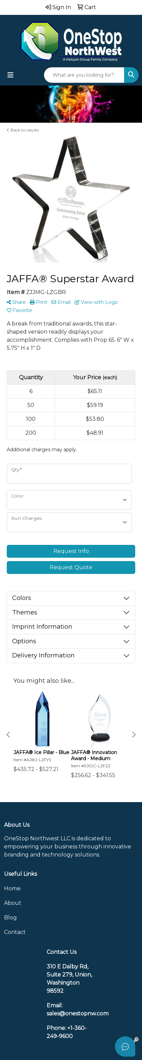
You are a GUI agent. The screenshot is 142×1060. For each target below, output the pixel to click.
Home (12, 888)
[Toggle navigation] (10, 75)
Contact (15, 932)
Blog (10, 917)
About (12, 903)
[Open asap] (125, 1046)
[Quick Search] (84, 75)
